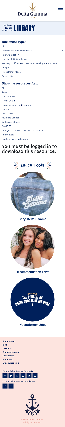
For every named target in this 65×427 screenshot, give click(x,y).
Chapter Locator (11, 352)
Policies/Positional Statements (32, 50)
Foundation (8, 135)
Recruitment (8, 113)
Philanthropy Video (32, 325)
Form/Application (10, 55)
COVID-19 (6, 126)
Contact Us (8, 356)
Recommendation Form (32, 272)
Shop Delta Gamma (32, 219)
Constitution (8, 76)
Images (5, 67)
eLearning (7, 359)
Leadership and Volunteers (15, 139)
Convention (10, 96)
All (3, 46)
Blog (4, 345)
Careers (6, 348)
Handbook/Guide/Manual (15, 59)
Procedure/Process (11, 72)
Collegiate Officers (11, 122)
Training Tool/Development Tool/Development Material (30, 63)
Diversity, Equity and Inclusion (17, 105)
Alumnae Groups (10, 118)
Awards (5, 92)
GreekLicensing (10, 363)
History (5, 109)
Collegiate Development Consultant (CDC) (23, 130)
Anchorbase (8, 341)
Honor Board (8, 101)
